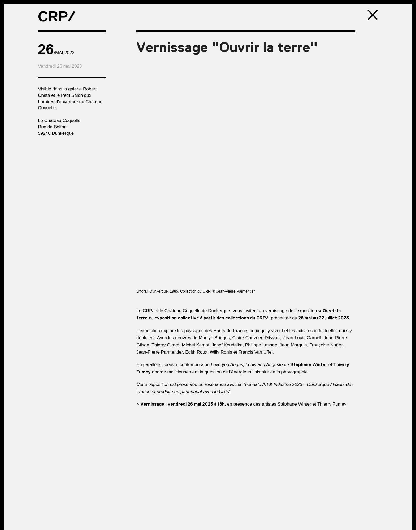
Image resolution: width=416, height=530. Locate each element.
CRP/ (56, 16)
